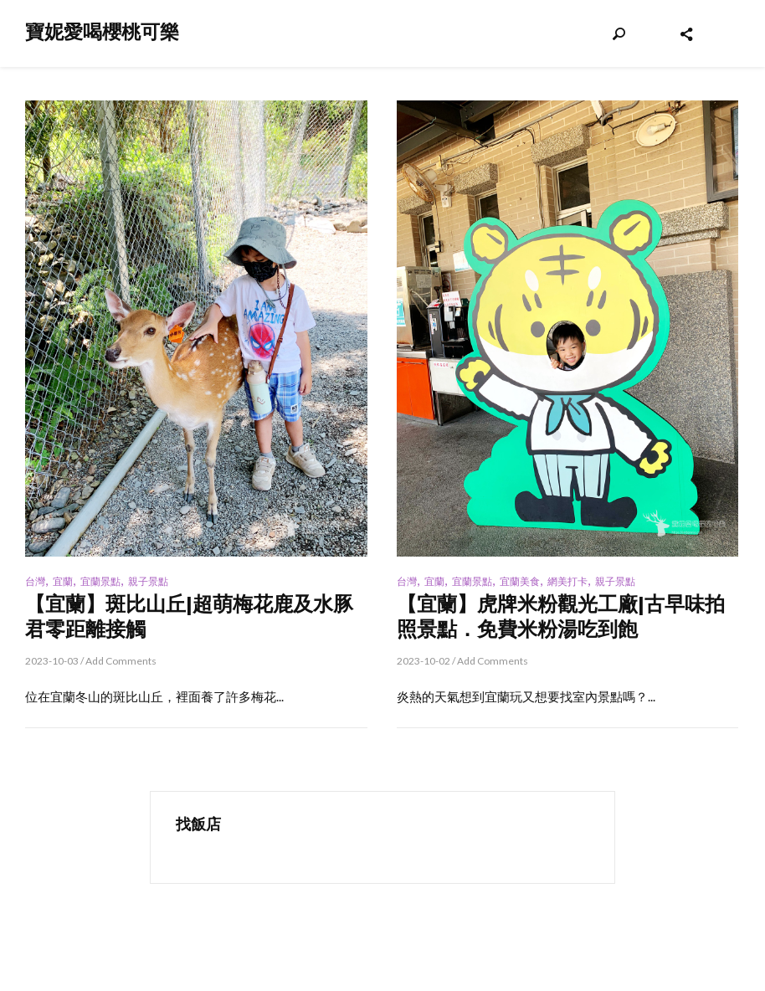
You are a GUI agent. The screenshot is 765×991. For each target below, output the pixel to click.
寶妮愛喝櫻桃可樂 (102, 32)
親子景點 (148, 581)
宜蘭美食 (520, 581)
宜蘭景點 (100, 581)
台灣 (35, 581)
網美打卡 (567, 581)
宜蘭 (63, 581)
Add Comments (121, 661)
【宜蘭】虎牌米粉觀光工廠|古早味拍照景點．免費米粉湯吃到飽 (561, 616)
